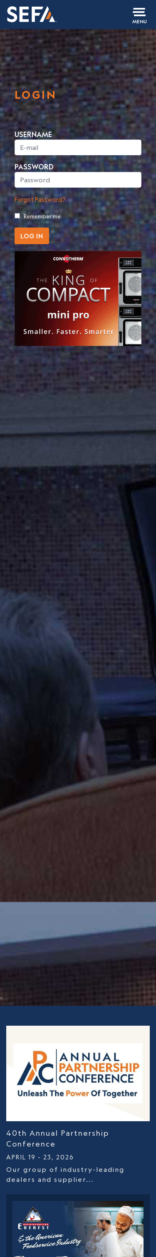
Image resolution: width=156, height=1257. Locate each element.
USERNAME (33, 134)
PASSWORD (34, 167)
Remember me (42, 216)
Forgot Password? (40, 199)
